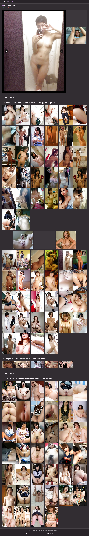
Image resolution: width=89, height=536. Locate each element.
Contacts (28, 533)
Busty (8, 1)
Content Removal (37, 533)
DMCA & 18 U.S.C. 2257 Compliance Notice (53, 533)
